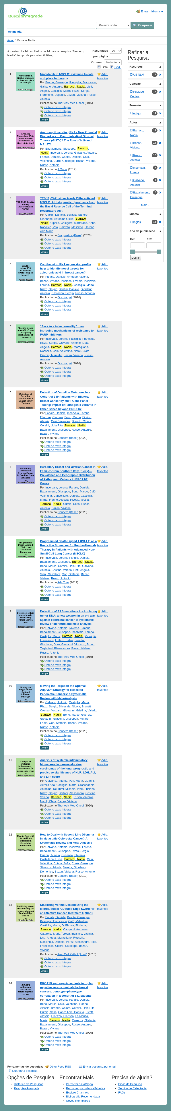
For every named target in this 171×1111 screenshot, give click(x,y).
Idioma (157, 11)
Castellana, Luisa (51, 859)
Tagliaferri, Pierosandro (55, 648)
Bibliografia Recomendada (83, 1096)
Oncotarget (65, 297)
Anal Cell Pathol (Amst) (72, 954)
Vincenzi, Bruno (84, 644)
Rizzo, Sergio (80, 90)
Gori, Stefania (71, 574)
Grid (115, 67)
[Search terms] (51, 25)
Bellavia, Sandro (76, 214)
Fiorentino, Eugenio (52, 94)
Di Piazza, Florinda (74, 925)
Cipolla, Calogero (61, 223)
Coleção (135, 83)
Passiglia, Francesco (82, 82)
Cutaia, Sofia (71, 504)
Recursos (136, 66)
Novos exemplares (78, 1100)
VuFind (15, 12)
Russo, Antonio (49, 165)
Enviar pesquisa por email (98, 1066)
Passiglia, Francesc (81, 338)
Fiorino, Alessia (58, 499)
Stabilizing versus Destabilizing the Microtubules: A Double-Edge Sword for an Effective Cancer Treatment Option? (67, 909)
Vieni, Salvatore (50, 574)
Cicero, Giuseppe (66, 945)
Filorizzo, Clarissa (51, 417)
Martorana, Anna (84, 223)
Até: (149, 239)
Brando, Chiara (81, 421)
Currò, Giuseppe (63, 160)
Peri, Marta (76, 780)
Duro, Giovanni (63, 644)
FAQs (122, 1092)
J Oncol (62, 169)
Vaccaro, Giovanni (62, 710)
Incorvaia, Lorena (61, 152)
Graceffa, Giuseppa (65, 718)
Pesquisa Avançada (26, 1088)
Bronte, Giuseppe (56, 82)
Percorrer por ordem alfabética (85, 1088)
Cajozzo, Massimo (71, 227)
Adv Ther (63, 582)
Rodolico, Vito (49, 227)
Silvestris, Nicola (69, 706)
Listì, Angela (81, 570)
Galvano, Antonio (51, 86)
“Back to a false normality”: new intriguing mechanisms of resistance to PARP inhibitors (67, 330)
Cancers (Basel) (68, 437)
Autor (10, 40)
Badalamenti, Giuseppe (60, 148)
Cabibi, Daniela (71, 156)
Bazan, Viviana (76, 94)
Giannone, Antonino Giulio (57, 219)
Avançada (14, 31)
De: (132, 239)
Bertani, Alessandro (71, 793)
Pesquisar (142, 25)
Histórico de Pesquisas (28, 1084)
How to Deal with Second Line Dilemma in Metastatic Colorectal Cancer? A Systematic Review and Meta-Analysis (67, 838)
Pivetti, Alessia (79, 499)
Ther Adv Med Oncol (71, 103)
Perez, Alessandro (77, 941)
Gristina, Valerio (61, 570)
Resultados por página (100, 53)
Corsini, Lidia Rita (51, 425)
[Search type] (113, 25)
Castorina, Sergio (62, 293)
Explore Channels (77, 1092)
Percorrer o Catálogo (79, 1084)
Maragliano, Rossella (70, 937)
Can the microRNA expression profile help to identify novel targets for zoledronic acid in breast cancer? (65, 268)
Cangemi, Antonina (75, 929)
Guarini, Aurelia (50, 855)
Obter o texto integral (55, 107)
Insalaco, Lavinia (71, 281)
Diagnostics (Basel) (70, 235)
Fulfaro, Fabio (64, 640)
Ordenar (97, 62)
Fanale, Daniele (50, 156)
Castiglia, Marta (61, 90)
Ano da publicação (142, 231)
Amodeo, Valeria (77, 276)
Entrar (142, 11)
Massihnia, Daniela (52, 941)
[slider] (132, 252)
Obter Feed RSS (58, 1066)
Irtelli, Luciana (86, 789)
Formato (135, 105)
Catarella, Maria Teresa (55, 933)
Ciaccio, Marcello (51, 355)
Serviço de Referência (132, 1088)
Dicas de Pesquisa (130, 1084)
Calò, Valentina (62, 351)
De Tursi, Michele (64, 789)
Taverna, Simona (80, 628)
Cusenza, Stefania (73, 855)
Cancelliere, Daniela (66, 495)
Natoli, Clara (82, 351)
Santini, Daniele (69, 289)
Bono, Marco (72, 417)
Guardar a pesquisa (23, 1070)
